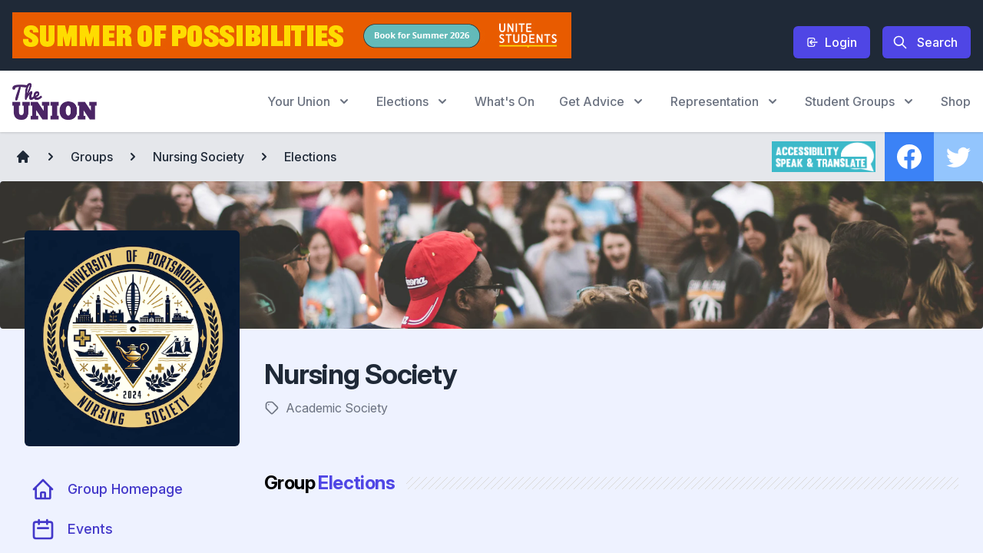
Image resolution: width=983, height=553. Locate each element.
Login (831, 42)
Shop (956, 101)
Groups (92, 156)
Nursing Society (198, 156)
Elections (310, 156)
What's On (505, 101)
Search (925, 42)
